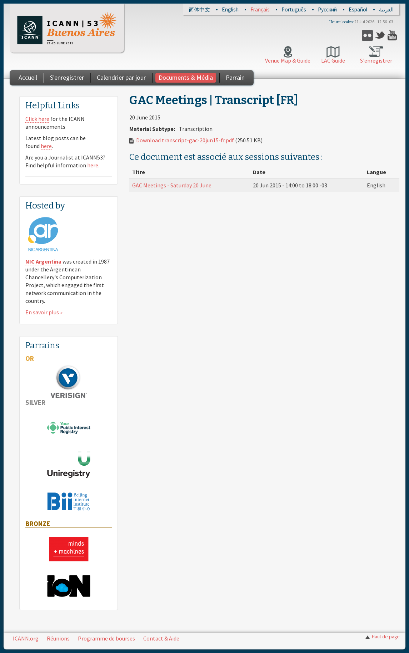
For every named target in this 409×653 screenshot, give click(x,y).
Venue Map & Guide (287, 60)
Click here (37, 118)
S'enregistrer (376, 60)
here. (93, 165)
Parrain (235, 77)
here (46, 145)
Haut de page (386, 637)
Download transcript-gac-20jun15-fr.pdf (185, 140)
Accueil (28, 77)
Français (260, 9)
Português (293, 9)
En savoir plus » (44, 312)
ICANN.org (26, 638)
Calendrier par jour (121, 77)
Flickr (367, 35)
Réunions (58, 638)
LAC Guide (333, 60)
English (230, 9)
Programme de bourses (106, 638)
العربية (386, 9)
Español (358, 9)
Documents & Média (186, 77)
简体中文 (199, 9)
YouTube (393, 35)
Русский (327, 9)
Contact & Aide (161, 638)
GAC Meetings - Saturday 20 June (171, 185)
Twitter (380, 35)
